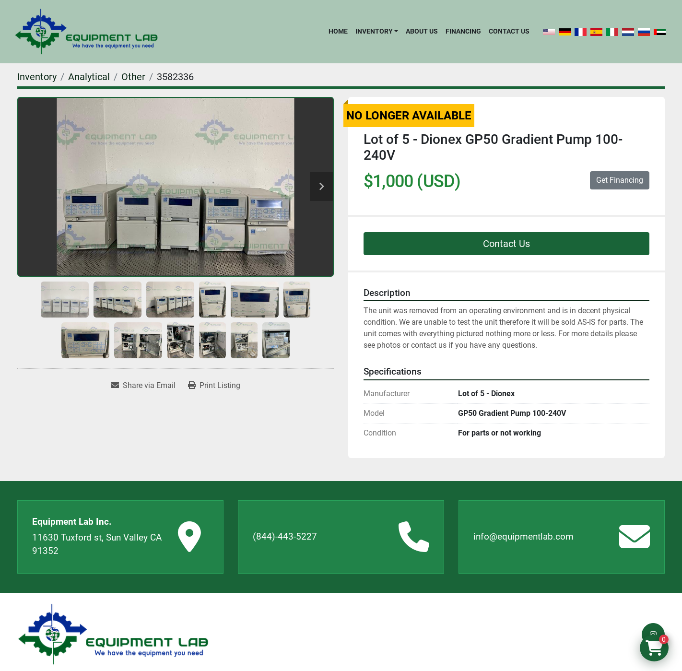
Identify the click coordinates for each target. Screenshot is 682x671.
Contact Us (509, 31)
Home (338, 31)
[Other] (133, 76)
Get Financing (619, 180)
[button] (376, 31)
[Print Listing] (214, 386)
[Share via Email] (143, 386)
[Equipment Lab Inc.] (113, 634)
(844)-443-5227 (285, 536)
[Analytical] (89, 76)
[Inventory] (37, 76)
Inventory (374, 31)
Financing (463, 31)
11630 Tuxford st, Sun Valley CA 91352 (97, 544)
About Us (422, 31)
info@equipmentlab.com (523, 536)
